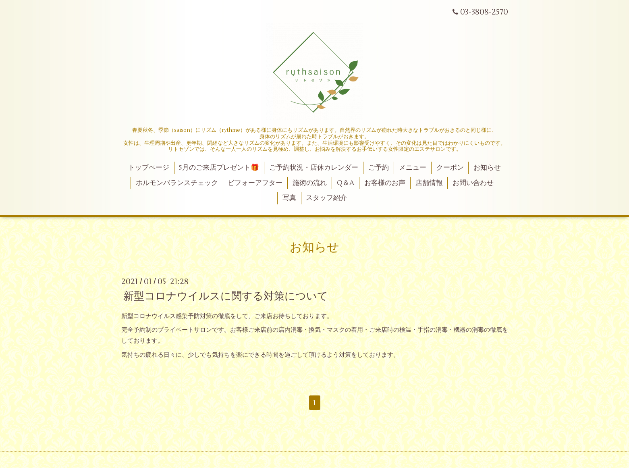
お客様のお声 (384, 183)
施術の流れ (310, 183)
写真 (289, 197)
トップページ (148, 167)
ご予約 (378, 167)
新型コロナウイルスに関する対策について (225, 296)
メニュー (412, 167)
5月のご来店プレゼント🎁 (219, 167)
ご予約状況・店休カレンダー (313, 167)
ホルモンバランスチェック (177, 183)
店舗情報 (429, 183)
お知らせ (487, 167)
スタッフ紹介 (326, 197)
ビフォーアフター (255, 183)
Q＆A (345, 183)
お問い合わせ (473, 183)
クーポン (450, 167)
